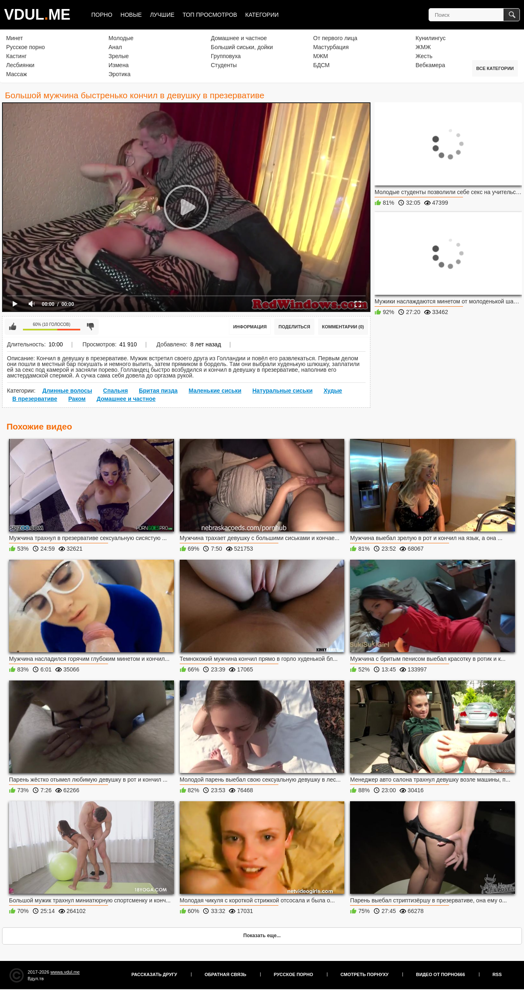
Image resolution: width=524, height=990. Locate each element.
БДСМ (321, 65)
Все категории (495, 68)
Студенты (224, 65)
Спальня (115, 390)
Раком (77, 399)
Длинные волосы (67, 390)
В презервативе (34, 399)
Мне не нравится (90, 327)
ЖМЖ (423, 47)
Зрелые (118, 56)
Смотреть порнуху (364, 974)
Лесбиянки (20, 65)
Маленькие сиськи (215, 390)
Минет (14, 38)
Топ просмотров (210, 14)
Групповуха (226, 56)
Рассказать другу (154, 974)
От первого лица (335, 38)
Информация (250, 326)
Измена (118, 65)
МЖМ (320, 56)
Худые (332, 390)
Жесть (424, 56)
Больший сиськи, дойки (242, 47)
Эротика (119, 74)
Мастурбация (331, 47)
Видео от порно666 (440, 974)
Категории (261, 14)
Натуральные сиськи (282, 390)
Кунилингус (430, 38)
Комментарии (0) (343, 326)
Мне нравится (13, 327)
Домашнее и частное (239, 38)
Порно (101, 14)
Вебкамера (430, 65)
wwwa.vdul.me (65, 972)
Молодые (120, 38)
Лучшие (162, 14)
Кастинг (16, 56)
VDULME (37, 14)
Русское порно (25, 47)
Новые (131, 14)
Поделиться (294, 326)
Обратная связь (225, 974)
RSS (497, 974)
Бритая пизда (158, 390)
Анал (115, 47)
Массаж (16, 74)
